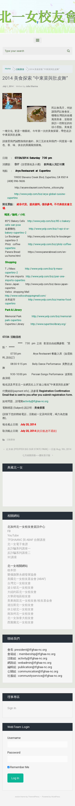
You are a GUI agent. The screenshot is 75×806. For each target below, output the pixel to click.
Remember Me (18, 767)
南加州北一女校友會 (20, 613)
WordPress (55, 797)
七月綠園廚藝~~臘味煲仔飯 (36, 455)
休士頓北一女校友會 (20, 609)
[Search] (37, 51)
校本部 (11, 570)
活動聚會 (20, 69)
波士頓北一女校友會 (20, 587)
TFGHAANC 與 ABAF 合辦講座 (26, 539)
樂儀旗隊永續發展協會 (21, 574)
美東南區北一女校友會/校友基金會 (29, 600)
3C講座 (12, 557)
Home (8, 68)
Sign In (11, 708)
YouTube (13, 535)
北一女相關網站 (17, 565)
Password (13, 752)
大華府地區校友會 (19, 596)
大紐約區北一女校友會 (21, 592)
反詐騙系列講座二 (19, 552)
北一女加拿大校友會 (20, 618)
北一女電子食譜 (17, 544)
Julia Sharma (32, 86)
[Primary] (38, 40)
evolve (17, 797)
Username (14, 738)
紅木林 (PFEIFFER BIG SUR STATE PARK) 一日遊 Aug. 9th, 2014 (38, 449)
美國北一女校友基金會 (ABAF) (26, 579)
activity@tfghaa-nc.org (35, 401)
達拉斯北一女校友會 (20, 605)
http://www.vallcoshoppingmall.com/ (25, 295)
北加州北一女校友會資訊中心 (26, 526)
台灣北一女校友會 (19, 583)
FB (9, 531)
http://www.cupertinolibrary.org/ (48, 324)
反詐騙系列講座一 (19, 548)
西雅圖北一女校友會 (20, 622)
